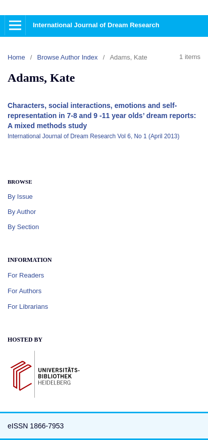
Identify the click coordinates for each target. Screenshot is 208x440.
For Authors (24, 291)
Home (16, 57)
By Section (23, 227)
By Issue (20, 196)
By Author (22, 211)
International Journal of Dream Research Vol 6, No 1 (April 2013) (93, 136)
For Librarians (28, 306)
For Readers (26, 275)
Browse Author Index (67, 57)
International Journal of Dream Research (96, 25)
